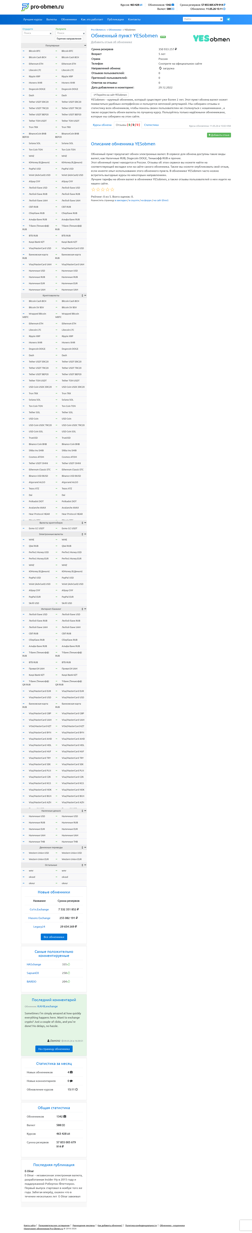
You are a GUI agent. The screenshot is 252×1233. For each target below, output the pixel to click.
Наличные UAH (37, 289)
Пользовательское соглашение (54, 1225)
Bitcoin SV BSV (36, 307)
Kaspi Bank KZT (36, 242)
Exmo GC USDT (36, 528)
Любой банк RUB (38, 194)
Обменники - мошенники (172, 1225)
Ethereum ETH (36, 63)
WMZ (31, 156)
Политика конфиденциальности (141, 1225)
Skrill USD (34, 603)
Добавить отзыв (219, 135)
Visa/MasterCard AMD (40, 739)
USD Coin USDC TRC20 (40, 425)
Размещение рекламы (84, 1225)
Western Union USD (39, 853)
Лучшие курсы (32, 19)
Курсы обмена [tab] (102, 124)
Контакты (134, 19)
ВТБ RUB (33, 235)
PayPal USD (35, 168)
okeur (32, 883)
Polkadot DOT (36, 501)
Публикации (115, 19)
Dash (31, 95)
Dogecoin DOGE (37, 89)
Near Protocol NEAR (39, 514)
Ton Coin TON (36, 149)
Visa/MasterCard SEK (40, 764)
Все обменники (54, 936)
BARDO (31, 981)
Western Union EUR (39, 859)
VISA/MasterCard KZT (40, 726)
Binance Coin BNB (38, 444)
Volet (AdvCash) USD (39, 175)
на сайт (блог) (160, 200)
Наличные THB (37, 841)
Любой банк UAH (38, 200)
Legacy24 (39, 926)
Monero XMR (35, 82)
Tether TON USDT (38, 121)
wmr (31, 870)
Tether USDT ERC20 (38, 102)
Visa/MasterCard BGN (40, 796)
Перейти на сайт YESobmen (110, 94)
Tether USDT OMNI (38, 463)
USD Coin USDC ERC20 (40, 387)
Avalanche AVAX (37, 507)
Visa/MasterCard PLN (40, 770)
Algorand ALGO (37, 482)
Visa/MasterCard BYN (40, 732)
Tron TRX (33, 127)
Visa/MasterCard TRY (40, 758)
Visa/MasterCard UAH (40, 264)
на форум (146, 200)
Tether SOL (34, 412)
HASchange (34, 964)
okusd (32, 877)
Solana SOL (35, 143)
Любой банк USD (38, 187)
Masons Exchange (39, 918)
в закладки (121, 200)
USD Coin (33, 418)
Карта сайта (30, 1225)
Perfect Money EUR (38, 558)
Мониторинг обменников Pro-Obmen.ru (43, 1228)
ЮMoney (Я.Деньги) (39, 162)
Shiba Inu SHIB (36, 450)
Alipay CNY (34, 181)
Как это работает (92, 19)
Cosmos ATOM (36, 457)
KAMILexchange (47, 1006)
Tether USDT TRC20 (38, 108)
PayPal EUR (35, 597)
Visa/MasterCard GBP (40, 713)
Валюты (51, 19)
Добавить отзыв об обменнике (111, 42)
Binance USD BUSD (38, 476)
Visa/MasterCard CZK (40, 777)
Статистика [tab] (151, 124)
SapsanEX (33, 972)
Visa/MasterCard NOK (40, 789)
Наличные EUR (37, 283)
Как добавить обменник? (110, 1225)
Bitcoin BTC (34, 51)
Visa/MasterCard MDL (40, 745)
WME (31, 539)
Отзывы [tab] (128, 124)
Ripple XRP (34, 76)
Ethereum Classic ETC (40, 469)
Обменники (69, 19)
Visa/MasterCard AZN (40, 802)
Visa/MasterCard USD (40, 248)
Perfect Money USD (39, 552)
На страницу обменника (54, 1048)
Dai (30, 495)
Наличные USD (37, 270)
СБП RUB (33, 207)
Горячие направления (69, 38)
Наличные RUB (37, 277)
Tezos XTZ (34, 488)
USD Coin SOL (36, 431)
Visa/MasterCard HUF (40, 751)
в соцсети (134, 200)
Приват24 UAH (36, 668)
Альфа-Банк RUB (38, 219)
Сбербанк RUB (36, 213)
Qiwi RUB (33, 546)
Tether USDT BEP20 (38, 114)
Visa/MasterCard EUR (40, 691)
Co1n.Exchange (39, 909)
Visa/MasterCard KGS (40, 783)
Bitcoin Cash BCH (37, 57)
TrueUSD (33, 438)
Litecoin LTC (35, 70)
